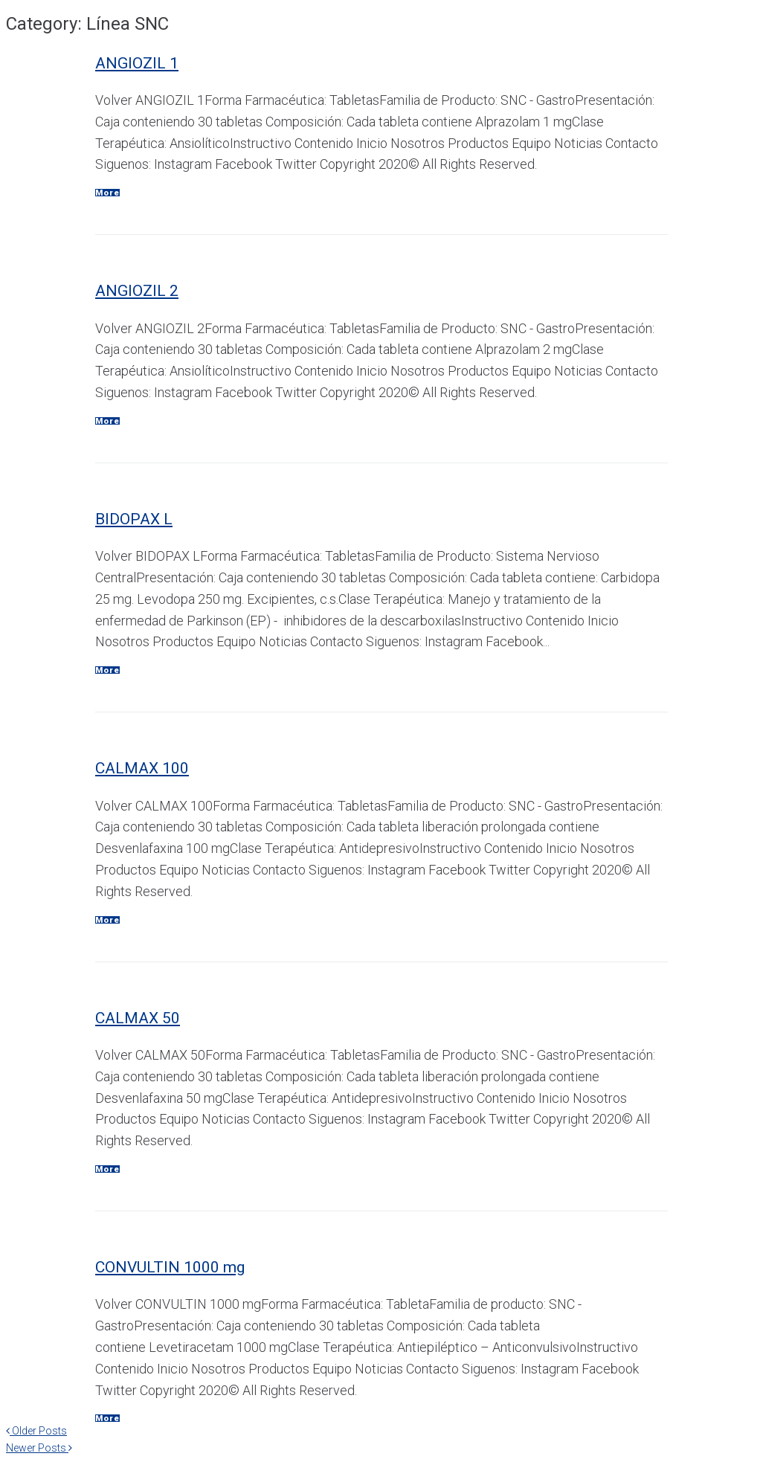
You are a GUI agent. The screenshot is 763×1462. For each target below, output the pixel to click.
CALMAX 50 (137, 1018)
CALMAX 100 (142, 768)
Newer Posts (39, 1448)
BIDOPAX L (134, 519)
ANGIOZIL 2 (136, 291)
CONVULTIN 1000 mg (170, 1267)
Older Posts (36, 1431)
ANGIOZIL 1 (136, 63)
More (107, 193)
